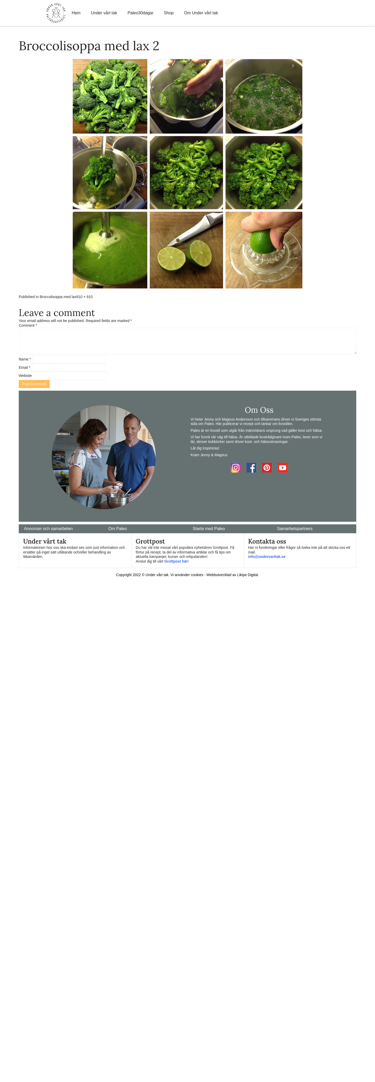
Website (25, 375)
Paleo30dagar (141, 13)
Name (25, 359)
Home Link (56, 13)
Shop (168, 13)
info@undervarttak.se (267, 557)
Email (24, 367)
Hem (76, 13)
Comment (28, 325)
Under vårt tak (104, 13)
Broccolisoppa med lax (58, 297)
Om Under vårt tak (201, 13)
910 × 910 (84, 297)
